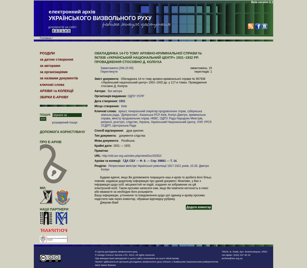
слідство (131, 122)
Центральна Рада (124, 125)
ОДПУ (163, 118)
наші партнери (54, 209)
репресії (106, 122)
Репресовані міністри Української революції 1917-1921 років (148, 166)
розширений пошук (64, 122)
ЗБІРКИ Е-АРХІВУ (54, 97)
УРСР (207, 122)
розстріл (118, 122)
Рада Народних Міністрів (185, 118)
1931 (122, 101)
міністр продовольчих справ (130, 118)
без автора (115, 91)
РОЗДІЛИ (47, 53)
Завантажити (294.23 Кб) (117, 68)
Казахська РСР (149, 115)
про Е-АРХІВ (53, 144)
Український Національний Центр (173, 122)
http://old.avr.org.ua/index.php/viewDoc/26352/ (132, 155)
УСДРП (106, 125)
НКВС (154, 118)
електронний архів (100, 15)
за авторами (50, 66)
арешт (122, 111)
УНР (199, 122)
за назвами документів (59, 78)
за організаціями (54, 72)
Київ (124, 106)
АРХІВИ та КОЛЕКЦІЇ (56, 91)
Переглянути (109, 71)
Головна (45, 38)
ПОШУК (45, 115)
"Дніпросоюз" (129, 115)
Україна (144, 122)
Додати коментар (199, 207)
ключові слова (52, 85)
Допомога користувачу (62, 132)
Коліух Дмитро (177, 115)
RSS (251, 26)
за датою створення (56, 59)
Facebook (258, 26)
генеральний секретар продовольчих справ (157, 111)
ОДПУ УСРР (136, 96)
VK (264, 26)
